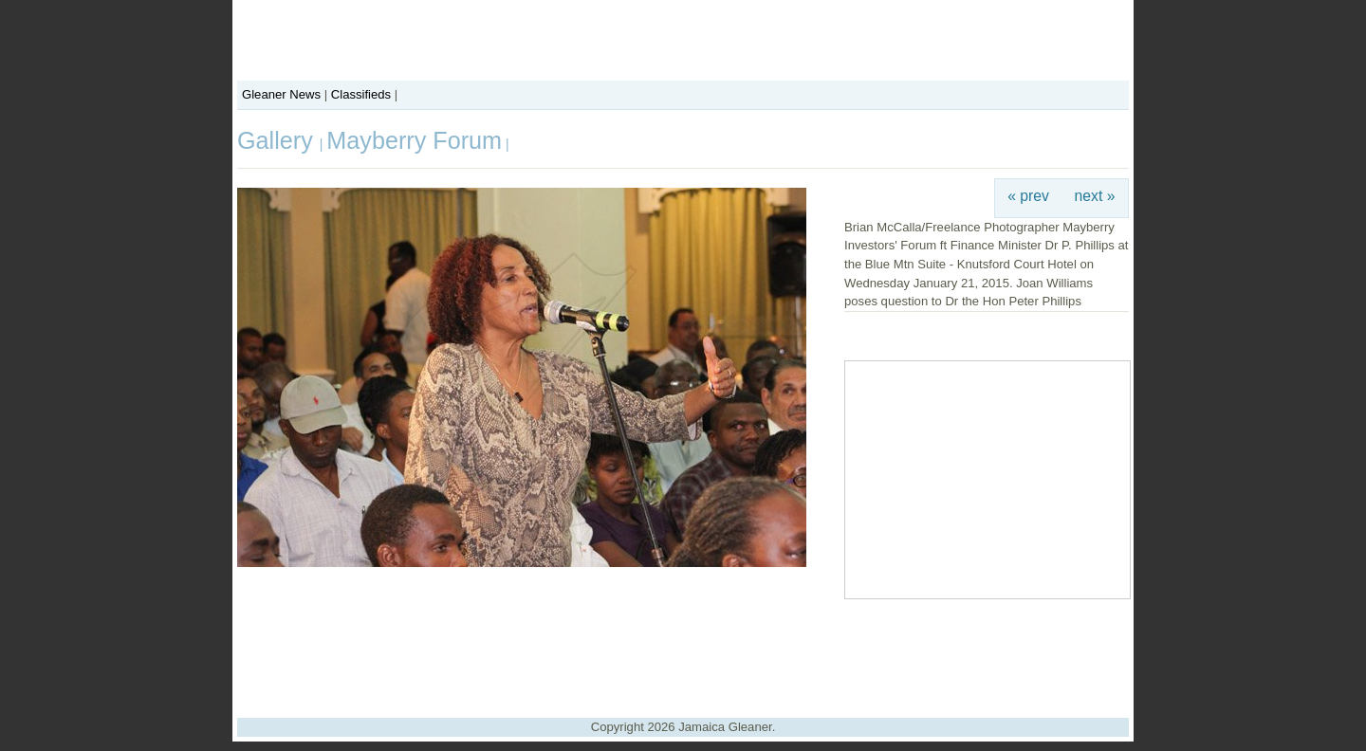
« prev (1028, 196)
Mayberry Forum (414, 140)
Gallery (278, 140)
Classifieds (361, 94)
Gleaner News (281, 94)
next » (1095, 196)
